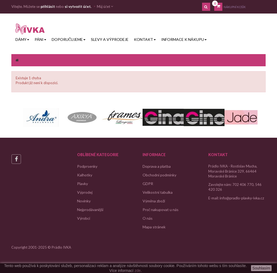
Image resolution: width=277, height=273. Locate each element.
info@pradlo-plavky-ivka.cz (242, 198)
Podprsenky (87, 166)
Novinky (84, 201)
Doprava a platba (157, 166)
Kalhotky (84, 175)
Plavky (82, 183)
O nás (148, 218)
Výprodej (85, 192)
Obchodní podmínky (159, 175)
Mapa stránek (154, 227)
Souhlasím (261, 268)
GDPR (148, 183)
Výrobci (83, 218)
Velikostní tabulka (158, 192)
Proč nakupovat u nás (161, 209)
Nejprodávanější (90, 209)
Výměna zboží (154, 201)
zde (137, 270)
